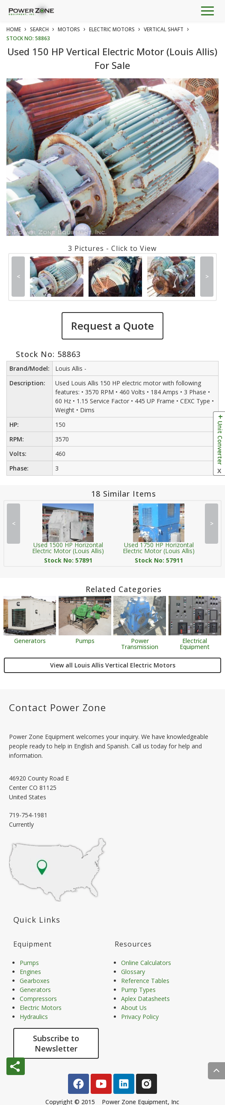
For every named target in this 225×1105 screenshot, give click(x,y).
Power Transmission (139, 643)
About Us (134, 1008)
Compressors (38, 999)
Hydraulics (34, 1017)
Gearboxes (35, 981)
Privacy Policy (140, 1017)
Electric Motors (41, 1008)
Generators (30, 640)
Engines (30, 972)
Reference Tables (145, 981)
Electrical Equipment (195, 643)
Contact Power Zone (57, 707)
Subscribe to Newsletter (56, 1043)
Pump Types (138, 990)
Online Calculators (146, 963)
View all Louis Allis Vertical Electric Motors (112, 665)
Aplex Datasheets (145, 999)
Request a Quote (112, 326)
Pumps (85, 640)
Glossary (133, 972)
